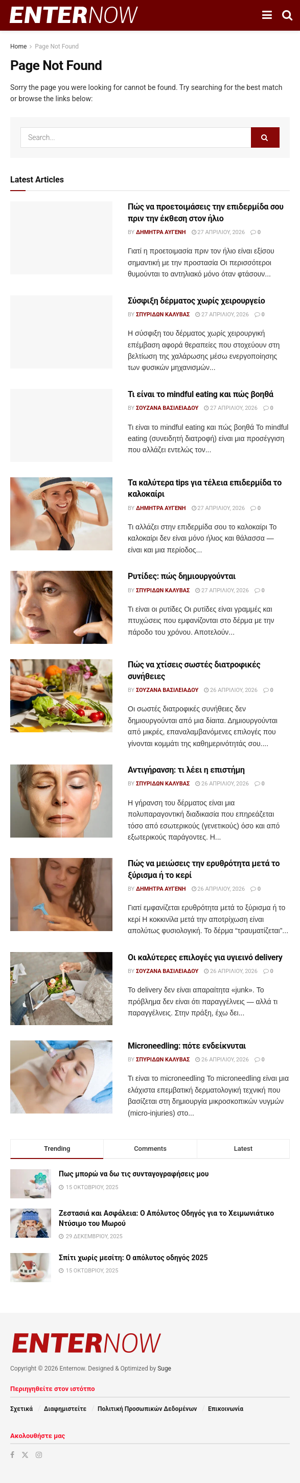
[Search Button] (287, 15)
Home (18, 46)
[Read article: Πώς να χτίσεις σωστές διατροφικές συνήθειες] (61, 695)
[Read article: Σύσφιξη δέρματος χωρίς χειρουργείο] (61, 331)
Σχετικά (21, 1408)
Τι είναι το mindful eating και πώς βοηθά (200, 394)
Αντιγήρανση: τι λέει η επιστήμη (186, 770)
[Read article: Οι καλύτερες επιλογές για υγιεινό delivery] (61, 988)
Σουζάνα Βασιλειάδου (167, 408)
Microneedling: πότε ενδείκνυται (187, 1046)
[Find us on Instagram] (39, 1455)
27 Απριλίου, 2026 (218, 232)
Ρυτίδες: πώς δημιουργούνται (182, 576)
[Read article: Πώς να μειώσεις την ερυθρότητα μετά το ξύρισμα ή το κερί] (61, 894)
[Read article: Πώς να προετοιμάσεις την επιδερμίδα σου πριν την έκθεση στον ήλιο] (61, 237)
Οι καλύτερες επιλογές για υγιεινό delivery (205, 957)
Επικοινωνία (225, 1408)
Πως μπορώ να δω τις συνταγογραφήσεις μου (134, 1174)
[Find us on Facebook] (12, 1455)
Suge (164, 1368)
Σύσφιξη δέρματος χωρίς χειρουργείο (196, 301)
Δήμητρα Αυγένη (161, 232)
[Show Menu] (267, 15)
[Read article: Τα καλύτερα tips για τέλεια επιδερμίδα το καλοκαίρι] (61, 513)
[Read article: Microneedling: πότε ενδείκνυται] (61, 1077)
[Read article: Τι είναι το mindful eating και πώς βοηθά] (61, 425)
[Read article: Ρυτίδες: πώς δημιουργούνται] (61, 607)
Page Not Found (57, 46)
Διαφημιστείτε (65, 1408)
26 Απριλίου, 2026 (231, 690)
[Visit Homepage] (74, 15)
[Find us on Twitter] (25, 1455)
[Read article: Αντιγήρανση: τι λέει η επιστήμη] (61, 801)
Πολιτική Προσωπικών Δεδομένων (147, 1408)
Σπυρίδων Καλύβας (163, 314)
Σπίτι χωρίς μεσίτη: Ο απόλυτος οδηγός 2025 (133, 1258)
